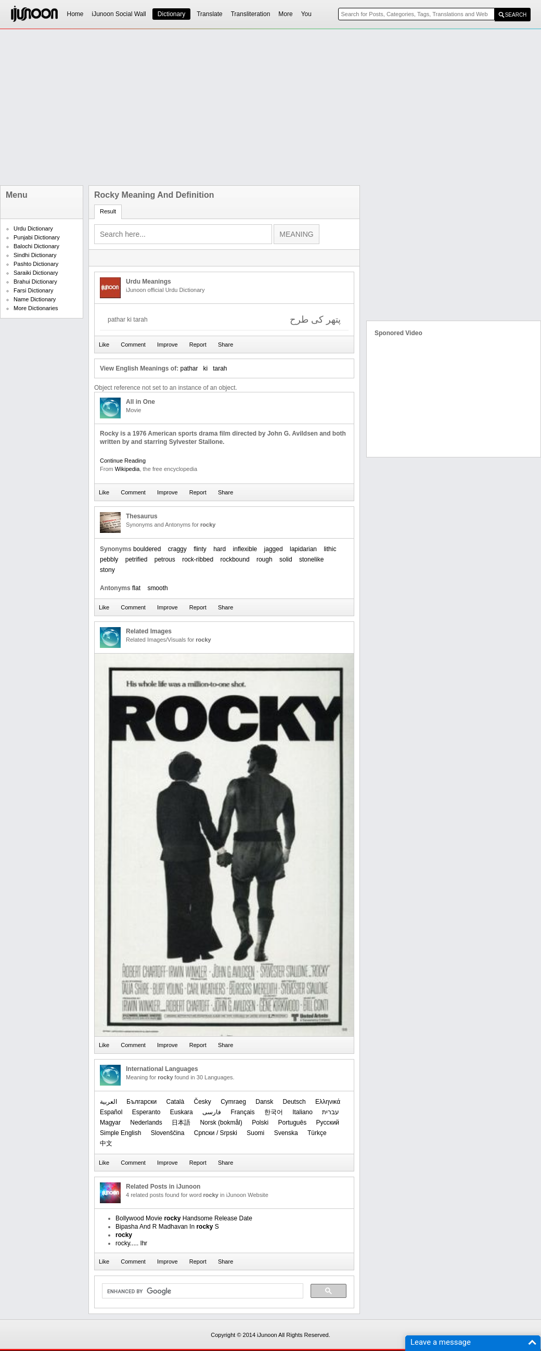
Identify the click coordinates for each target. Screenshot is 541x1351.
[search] (201, 1291)
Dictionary (171, 14)
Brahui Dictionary (35, 281)
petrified (136, 559)
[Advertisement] (269, 107)
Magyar (110, 1122)
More (285, 14)
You (306, 14)
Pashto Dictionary (36, 264)
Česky (202, 1101)
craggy (177, 549)
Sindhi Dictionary (35, 255)
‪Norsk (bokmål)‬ (221, 1122)
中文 (106, 1143)
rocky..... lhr (131, 1243)
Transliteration (250, 14)
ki (205, 368)
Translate (210, 14)
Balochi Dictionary (36, 246)
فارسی (211, 1112)
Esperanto (146, 1112)
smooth (157, 588)
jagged (273, 549)
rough (264, 559)
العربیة (108, 1101)
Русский (328, 1122)
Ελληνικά (327, 1101)
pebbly (109, 559)
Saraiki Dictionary (36, 273)
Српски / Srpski (215, 1133)
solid (285, 559)
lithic (330, 549)
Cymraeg (233, 1101)
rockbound (235, 559)
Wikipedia (127, 469)
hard (219, 549)
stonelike (311, 559)
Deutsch (294, 1101)
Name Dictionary (35, 299)
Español (111, 1112)
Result (108, 211)
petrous (164, 559)
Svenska (286, 1133)
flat (136, 588)
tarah (220, 368)
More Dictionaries (36, 308)
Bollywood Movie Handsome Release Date (183, 1218)
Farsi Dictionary (33, 290)
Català (175, 1101)
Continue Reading (123, 460)
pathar (189, 368)
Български (141, 1101)
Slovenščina (168, 1133)
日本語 (181, 1122)
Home (75, 14)
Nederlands (146, 1122)
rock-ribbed (197, 559)
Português (292, 1122)
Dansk (264, 1101)
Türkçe (317, 1133)
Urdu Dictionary (33, 228)
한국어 (273, 1112)
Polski (260, 1122)
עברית (330, 1112)
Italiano (302, 1112)
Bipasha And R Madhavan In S (167, 1226)
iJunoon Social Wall (119, 14)
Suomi (255, 1133)
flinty (200, 549)
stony (107, 569)
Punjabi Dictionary (37, 237)
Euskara (181, 1112)
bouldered (147, 549)
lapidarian (303, 549)
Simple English (120, 1133)
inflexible (245, 549)
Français (242, 1112)
